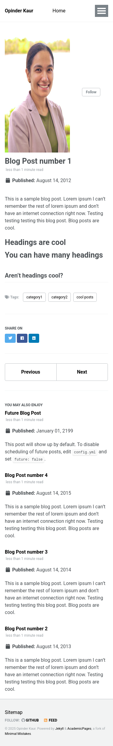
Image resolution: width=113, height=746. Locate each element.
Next (82, 372)
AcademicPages (79, 729)
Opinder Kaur (19, 11)
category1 (34, 297)
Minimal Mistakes (18, 734)
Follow (91, 92)
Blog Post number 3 (26, 552)
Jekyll (59, 729)
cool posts (85, 297)
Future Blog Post (23, 413)
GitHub (30, 720)
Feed (50, 720)
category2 (59, 297)
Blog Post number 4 (26, 475)
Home (58, 11)
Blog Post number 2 (26, 629)
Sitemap (14, 712)
